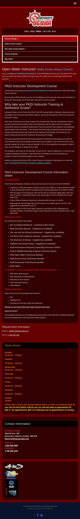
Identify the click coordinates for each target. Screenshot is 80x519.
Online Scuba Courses (13, 44)
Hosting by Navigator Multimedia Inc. (40, 508)
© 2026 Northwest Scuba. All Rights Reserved (40, 506)
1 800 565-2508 (11, 445)
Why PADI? (9, 59)
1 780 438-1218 (13, 335)
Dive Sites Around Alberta (15, 49)
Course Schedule (11, 54)
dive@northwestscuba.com (18, 331)
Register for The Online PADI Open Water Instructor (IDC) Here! (27, 307)
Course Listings (11, 39)
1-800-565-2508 (40, 31)
